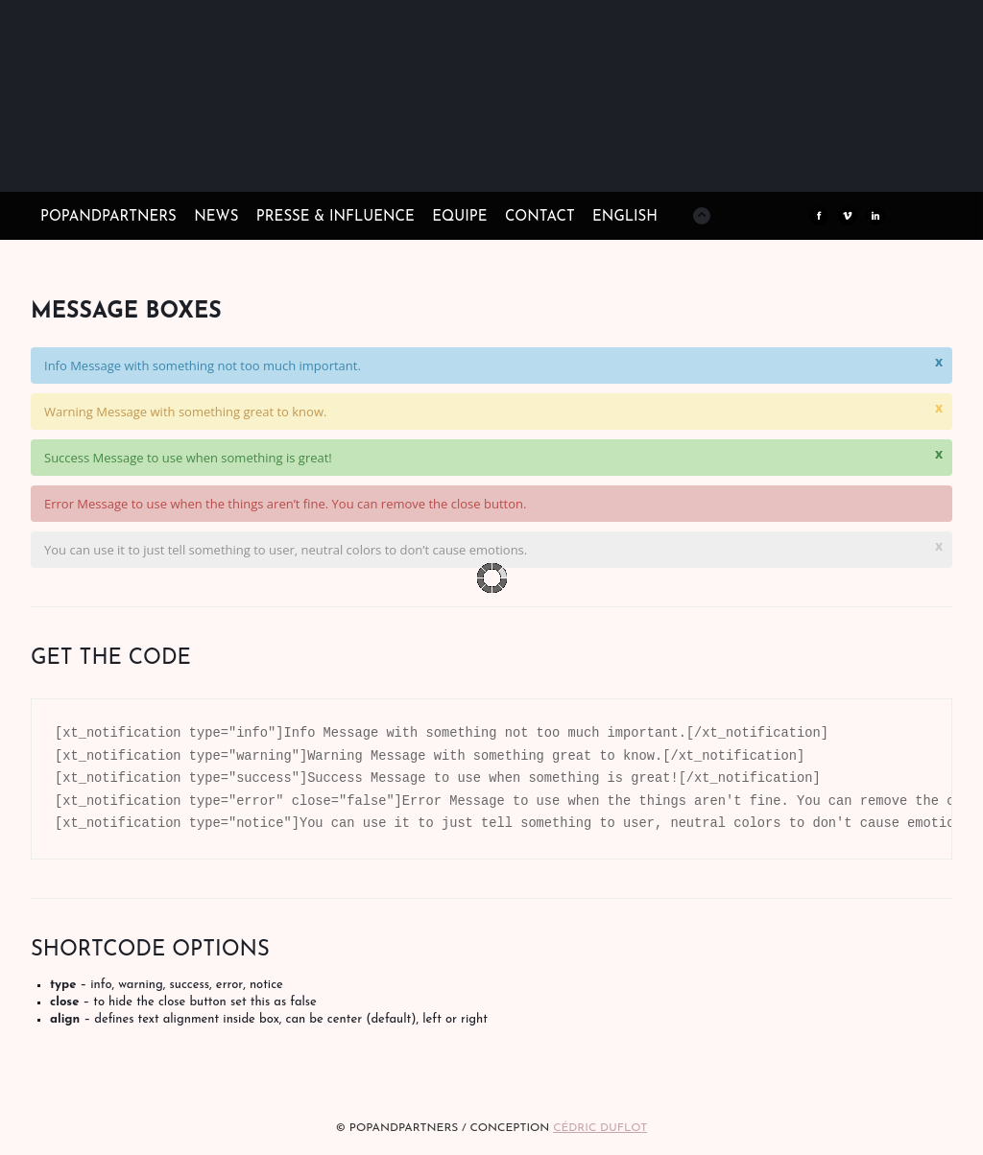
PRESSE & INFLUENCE (335, 217)
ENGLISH (625, 217)
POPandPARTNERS (108, 217)
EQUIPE (459, 217)
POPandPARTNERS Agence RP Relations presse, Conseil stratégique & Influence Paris (184, 163)
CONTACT (540, 217)
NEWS (216, 217)
